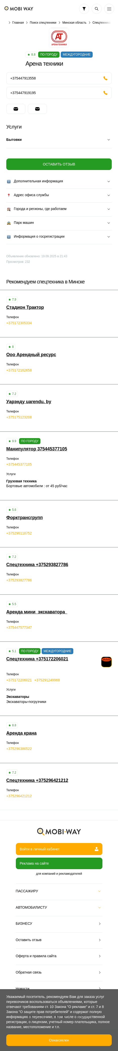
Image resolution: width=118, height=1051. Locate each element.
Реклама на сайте (34, 863)
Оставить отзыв (59, 164)
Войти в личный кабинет (59, 849)
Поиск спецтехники (43, 22)
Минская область (74, 22)
